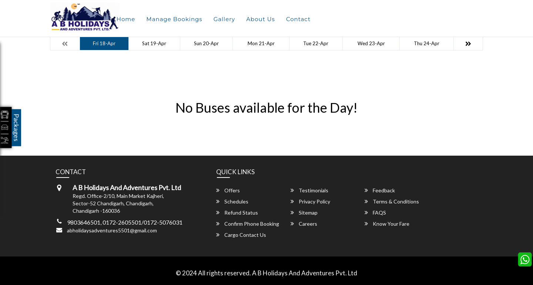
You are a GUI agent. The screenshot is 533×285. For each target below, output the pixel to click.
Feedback (380, 190)
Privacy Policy (310, 201)
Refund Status (237, 212)
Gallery (224, 19)
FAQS (375, 212)
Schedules (232, 201)
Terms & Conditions (392, 201)
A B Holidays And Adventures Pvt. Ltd (304, 273)
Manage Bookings (174, 19)
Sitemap (304, 212)
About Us (260, 19)
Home (126, 19)
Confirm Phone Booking (247, 224)
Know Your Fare (387, 224)
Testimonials (309, 190)
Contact (298, 19)
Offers (228, 190)
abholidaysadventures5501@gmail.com (112, 230)
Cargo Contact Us (241, 235)
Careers (304, 224)
